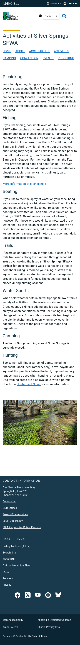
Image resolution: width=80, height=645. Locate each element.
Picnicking (66, 58)
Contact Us (9, 501)
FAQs (6, 572)
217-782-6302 (19, 495)
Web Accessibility (13, 619)
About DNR (9, 559)
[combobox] (51, 16)
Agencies (54, 3)
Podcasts (8, 578)
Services (70, 3)
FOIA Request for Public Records (22, 527)
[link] (17, 595)
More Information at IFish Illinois (24, 184)
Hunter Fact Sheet (29, 384)
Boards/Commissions (15, 514)
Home (7, 51)
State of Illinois (39, 636)
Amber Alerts (10, 627)
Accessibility (39, 51)
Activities (61, 51)
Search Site (9, 552)
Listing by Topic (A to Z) (17, 546)
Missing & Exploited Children (54, 619)
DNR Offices (10, 507)
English (48, 16)
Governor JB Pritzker (13, 636)
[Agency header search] (64, 16)
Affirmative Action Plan (16, 565)
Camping (9, 58)
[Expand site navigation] (74, 16)
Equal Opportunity (13, 520)
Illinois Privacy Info (49, 627)
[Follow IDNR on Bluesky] (58, 595)
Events (48, 58)
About (20, 51)
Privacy (7, 584)
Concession (29, 58)
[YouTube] (38, 595)
